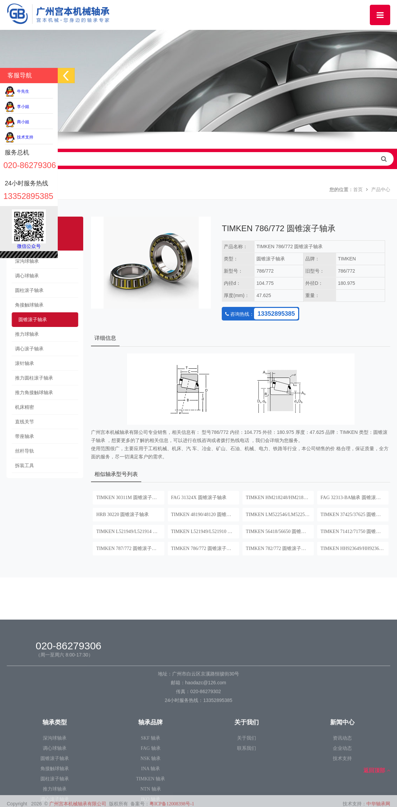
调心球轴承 (24, 275)
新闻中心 (342, 784)
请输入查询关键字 (198, 159)
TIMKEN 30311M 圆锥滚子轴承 (128, 497)
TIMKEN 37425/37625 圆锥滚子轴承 (355, 514)
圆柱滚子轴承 (26, 290)
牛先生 (17, 91)
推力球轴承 (24, 334)
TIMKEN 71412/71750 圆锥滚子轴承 (355, 531)
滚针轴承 (21, 363)
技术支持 (19, 137)
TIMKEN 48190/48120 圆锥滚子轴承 (205, 514)
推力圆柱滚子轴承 (31, 378)
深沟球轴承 (24, 261)
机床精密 (21, 407)
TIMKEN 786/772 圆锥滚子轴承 (203, 548)
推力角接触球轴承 (31, 392)
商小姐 (17, 122)
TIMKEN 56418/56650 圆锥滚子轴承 (280, 531)
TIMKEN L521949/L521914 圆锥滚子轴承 (130, 531)
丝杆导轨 (21, 451)
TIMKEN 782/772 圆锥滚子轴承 (278, 548)
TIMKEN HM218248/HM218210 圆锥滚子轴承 (280, 497)
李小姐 (17, 106)
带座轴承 (21, 436)
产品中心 (380, 189)
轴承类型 (54, 784)
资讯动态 (342, 799)
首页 (358, 189)
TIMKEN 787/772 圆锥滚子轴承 (128, 548)
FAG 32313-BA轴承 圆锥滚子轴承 (355, 497)
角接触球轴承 (26, 305)
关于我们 (246, 784)
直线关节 (21, 421)
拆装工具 (21, 465)
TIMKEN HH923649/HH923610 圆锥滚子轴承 (355, 548)
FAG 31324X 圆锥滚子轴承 (199, 497)
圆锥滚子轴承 (29, 319)
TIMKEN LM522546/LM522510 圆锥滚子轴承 (280, 514)
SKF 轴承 (150, 799)
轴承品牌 (150, 784)
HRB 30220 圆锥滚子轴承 (122, 514)
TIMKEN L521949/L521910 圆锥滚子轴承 (205, 531)
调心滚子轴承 (26, 348)
